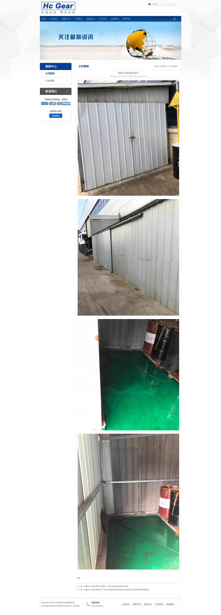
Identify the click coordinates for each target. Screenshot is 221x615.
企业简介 (54, 19)
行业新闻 (49, 80)
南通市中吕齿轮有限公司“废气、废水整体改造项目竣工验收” (106, 586)
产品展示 (78, 19)
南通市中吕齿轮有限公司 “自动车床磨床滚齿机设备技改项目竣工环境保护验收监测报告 (116, 590)
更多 (78, 578)
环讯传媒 (76, 606)
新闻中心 (90, 19)
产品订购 (103, 19)
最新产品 (66, 19)
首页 (44, 19)
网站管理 (60, 606)
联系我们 (127, 19)
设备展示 (115, 19)
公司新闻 (49, 73)
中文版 (154, 4)
